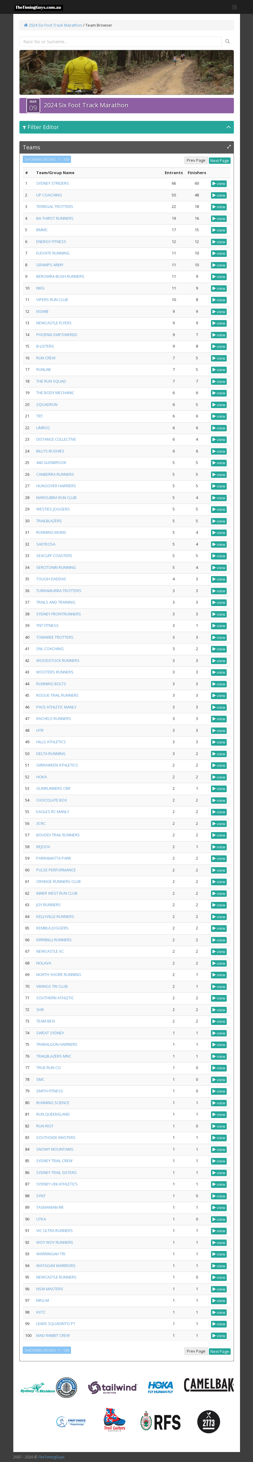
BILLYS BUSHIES (50, 451)
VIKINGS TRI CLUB (52, 986)
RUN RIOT (45, 1126)
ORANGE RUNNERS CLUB (58, 881)
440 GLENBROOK (51, 462)
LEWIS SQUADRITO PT (55, 1323)
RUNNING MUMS (51, 532)
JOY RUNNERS (48, 904)
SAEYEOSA (45, 544)
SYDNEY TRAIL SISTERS (56, 1172)
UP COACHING (49, 195)
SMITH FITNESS (49, 1091)
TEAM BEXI (45, 1021)
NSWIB (42, 311)
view (218, 183)
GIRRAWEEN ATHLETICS (57, 765)
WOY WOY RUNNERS (54, 1242)
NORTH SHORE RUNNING (58, 974)
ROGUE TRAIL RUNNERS (57, 695)
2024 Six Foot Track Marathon (53, 25)
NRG (40, 288)
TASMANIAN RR (49, 1207)
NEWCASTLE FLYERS (54, 323)
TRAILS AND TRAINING (55, 602)
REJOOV (43, 846)
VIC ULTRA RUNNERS (54, 1230)
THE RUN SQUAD (51, 381)
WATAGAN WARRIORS (56, 1265)
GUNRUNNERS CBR (53, 788)
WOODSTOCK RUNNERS (57, 660)
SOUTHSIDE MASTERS (56, 1137)
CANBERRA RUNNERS (55, 474)
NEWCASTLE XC (50, 951)
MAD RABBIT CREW (53, 1335)
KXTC (41, 1312)
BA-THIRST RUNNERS (54, 218)
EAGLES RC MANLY (52, 811)
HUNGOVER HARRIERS (56, 485)
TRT (39, 416)
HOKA (41, 777)
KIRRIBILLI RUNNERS (54, 939)
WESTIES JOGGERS (53, 509)
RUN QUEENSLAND (53, 1114)
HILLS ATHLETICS (51, 741)
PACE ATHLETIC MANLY (56, 707)
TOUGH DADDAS (51, 579)
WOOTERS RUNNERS (54, 672)
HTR (40, 730)
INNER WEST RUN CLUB (56, 893)
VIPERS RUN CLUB (52, 299)
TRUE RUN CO (48, 1067)
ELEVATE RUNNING (53, 253)
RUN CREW (46, 358)
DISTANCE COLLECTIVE (56, 439)
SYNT (41, 1195)
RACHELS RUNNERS (53, 718)
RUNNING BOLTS (51, 683)
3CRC (41, 823)
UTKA (41, 1219)
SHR (40, 1009)
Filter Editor (41, 127)
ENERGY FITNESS (51, 241)
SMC (40, 1079)
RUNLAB (43, 369)
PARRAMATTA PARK (53, 858)
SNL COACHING (50, 648)
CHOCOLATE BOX (51, 800)
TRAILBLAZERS (49, 521)
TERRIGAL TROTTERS (54, 206)
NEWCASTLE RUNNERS (56, 1277)
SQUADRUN (46, 404)
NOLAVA (43, 963)
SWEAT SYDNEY (50, 1033)
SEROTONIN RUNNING (56, 567)
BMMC (42, 229)
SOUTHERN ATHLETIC (55, 997)
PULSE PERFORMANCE (56, 870)
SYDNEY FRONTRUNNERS (58, 614)
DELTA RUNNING (51, 753)
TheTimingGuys (51, 1457)
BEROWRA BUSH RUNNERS (60, 276)
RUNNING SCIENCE (53, 1102)
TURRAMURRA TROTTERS (58, 590)
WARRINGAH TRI (50, 1253)
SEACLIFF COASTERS (54, 555)
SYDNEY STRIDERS (52, 183)
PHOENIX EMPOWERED (56, 334)
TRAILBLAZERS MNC (53, 1056)
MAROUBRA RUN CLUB (56, 497)
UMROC (43, 427)
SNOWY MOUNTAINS (54, 1149)
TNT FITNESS (47, 625)
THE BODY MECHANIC (55, 392)
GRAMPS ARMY (49, 264)
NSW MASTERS (49, 1289)
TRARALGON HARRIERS (56, 1044)
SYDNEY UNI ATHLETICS (57, 1184)
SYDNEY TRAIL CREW (54, 1160)
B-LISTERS (45, 346)
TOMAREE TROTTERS (54, 637)
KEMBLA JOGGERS (52, 928)
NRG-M (42, 1300)
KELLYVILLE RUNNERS (55, 916)
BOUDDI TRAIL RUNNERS (58, 835)
